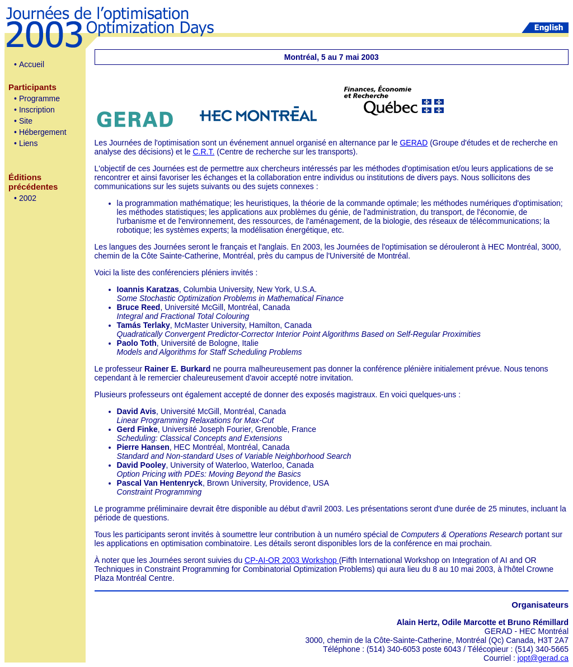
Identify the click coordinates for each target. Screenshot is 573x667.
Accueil (31, 64)
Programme (39, 98)
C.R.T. (203, 151)
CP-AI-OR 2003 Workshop (292, 560)
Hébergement (43, 132)
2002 (27, 198)
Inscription (37, 109)
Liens (28, 143)
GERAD (414, 142)
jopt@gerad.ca (543, 658)
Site (25, 120)
